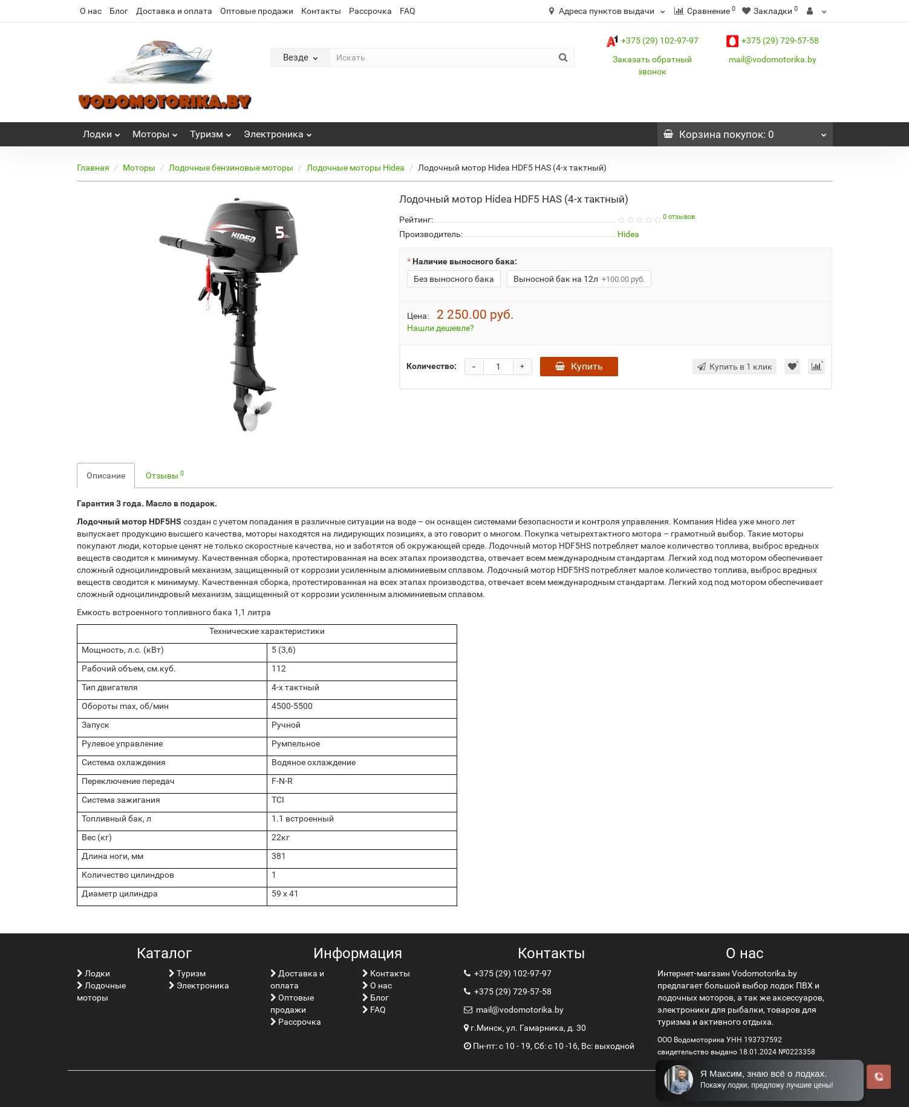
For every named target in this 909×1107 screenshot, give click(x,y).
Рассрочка (370, 11)
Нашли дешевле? (440, 328)
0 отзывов (679, 217)
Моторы (155, 131)
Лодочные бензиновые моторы (231, 167)
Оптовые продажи (256, 11)
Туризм (211, 131)
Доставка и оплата (174, 11)
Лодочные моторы (101, 991)
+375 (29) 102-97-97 (652, 40)
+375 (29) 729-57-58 (772, 40)
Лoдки (101, 131)
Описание (105, 475)
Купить (579, 366)
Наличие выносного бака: (464, 261)
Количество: (431, 366)
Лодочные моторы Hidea (356, 167)
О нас (91, 11)
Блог (118, 11)
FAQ (407, 11)
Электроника (278, 131)
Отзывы (165, 474)
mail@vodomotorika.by (772, 59)
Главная (93, 167)
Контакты (321, 11)
